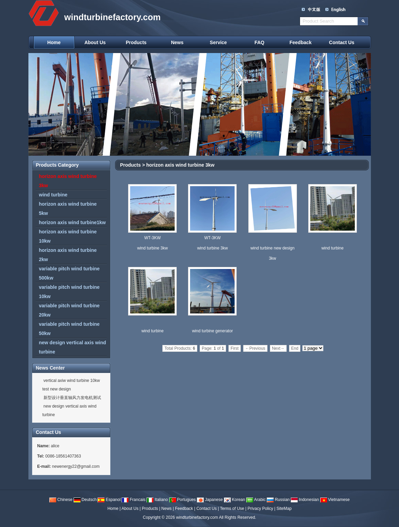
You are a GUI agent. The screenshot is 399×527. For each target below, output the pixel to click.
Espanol (109, 499)
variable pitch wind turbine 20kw (69, 310)
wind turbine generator (212, 331)
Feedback (300, 42)
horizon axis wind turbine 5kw (68, 208)
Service (218, 42)
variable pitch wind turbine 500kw (69, 273)
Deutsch (85, 499)
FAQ (259, 42)
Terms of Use (232, 508)
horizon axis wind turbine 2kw (68, 254)
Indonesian (305, 499)
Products (136, 42)
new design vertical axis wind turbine (72, 347)
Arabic (256, 499)
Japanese (210, 499)
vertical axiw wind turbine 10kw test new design (71, 384)
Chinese (60, 499)
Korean (234, 499)
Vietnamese (335, 499)
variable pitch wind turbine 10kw (69, 291)
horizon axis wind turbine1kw (72, 222)
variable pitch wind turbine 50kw (69, 328)
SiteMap (283, 508)
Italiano (157, 499)
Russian (278, 499)
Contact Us (341, 42)
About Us (94, 42)
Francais (133, 499)
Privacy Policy (260, 508)
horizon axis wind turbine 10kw (68, 236)
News (177, 42)
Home (54, 42)
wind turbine (53, 194)
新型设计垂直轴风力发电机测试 (71, 397)
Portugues (182, 499)
